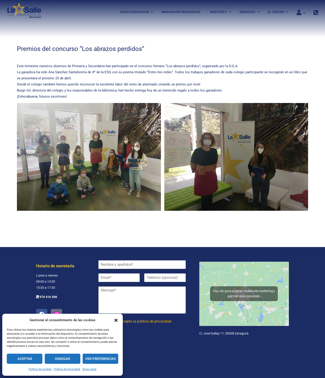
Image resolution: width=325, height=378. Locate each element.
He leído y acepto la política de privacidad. (138, 321)
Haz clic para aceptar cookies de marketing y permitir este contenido (244, 293)
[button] (116, 320)
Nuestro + (218, 12)
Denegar (62, 359)
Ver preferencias (100, 359)
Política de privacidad (67, 369)
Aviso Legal (89, 369)
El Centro (276, 12)
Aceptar (24, 359)
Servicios (247, 12)
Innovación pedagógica (180, 12)
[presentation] (132, 346)
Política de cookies (40, 369)
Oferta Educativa (134, 12)
